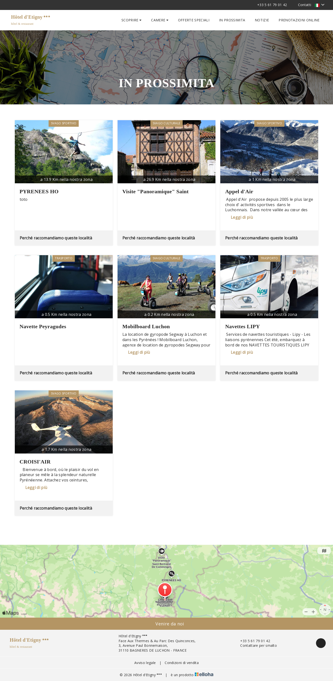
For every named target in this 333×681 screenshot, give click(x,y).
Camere (159, 20)
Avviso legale (145, 662)
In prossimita (232, 20)
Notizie (262, 20)
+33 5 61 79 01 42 (252, 641)
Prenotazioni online (299, 20)
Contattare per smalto (256, 645)
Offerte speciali (193, 20)
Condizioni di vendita (182, 662)
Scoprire (131, 20)
